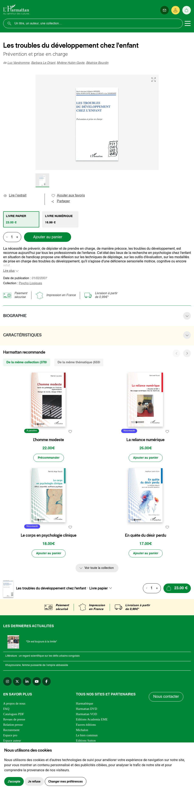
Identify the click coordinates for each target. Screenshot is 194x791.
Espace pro (10, 735)
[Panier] (186, 10)
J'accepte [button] (14, 781)
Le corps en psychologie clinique (48, 535)
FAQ (6, 708)
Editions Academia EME (92, 719)
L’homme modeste (48, 439)
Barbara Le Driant (43, 62)
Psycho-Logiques (30, 283)
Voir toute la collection (99, 568)
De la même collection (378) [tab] (26, 362)
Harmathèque (84, 703)
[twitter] (17, 681)
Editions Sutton (86, 740)
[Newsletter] (164, 10)
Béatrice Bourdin (97, 62)
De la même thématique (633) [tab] (79, 362)
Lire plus (9, 270)
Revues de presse (14, 719)
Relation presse (13, 724)
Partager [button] (60, 201)
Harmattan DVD (86, 708)
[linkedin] (27, 681)
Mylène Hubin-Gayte (70, 62)
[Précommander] (48, 458)
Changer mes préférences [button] (65, 781)
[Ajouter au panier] (146, 458)
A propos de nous (14, 703)
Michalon (82, 730)
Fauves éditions (86, 724)
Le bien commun (87, 735)
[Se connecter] (175, 10)
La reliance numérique (145, 439)
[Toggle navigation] (187, 23)
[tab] (21, 219)
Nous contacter (166, 697)
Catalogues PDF (13, 714)
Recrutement (11, 730)
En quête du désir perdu (145, 535)
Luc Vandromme (18, 62)
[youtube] (36, 681)
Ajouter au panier (47, 237)
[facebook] (46, 681)
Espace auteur (12, 740)
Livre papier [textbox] (98, 588)
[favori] (70, 431)
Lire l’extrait (14, 195)
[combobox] (101, 588)
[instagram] (7, 681)
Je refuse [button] (34, 781)
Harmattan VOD (86, 714)
